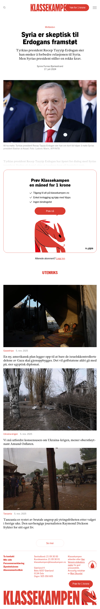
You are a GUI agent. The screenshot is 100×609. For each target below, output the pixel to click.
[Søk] (4, 8)
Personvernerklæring (13, 563)
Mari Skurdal (76, 573)
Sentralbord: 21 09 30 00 (46, 556)
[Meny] (95, 7)
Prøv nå (50, 210)
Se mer (50, 543)
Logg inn (60, 258)
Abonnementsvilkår (13, 569)
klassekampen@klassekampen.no (50, 561)
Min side (7, 559)
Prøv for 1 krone (77, 7)
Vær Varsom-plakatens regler (76, 562)
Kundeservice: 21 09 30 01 (47, 559)
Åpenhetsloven (10, 566)
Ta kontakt (8, 556)
